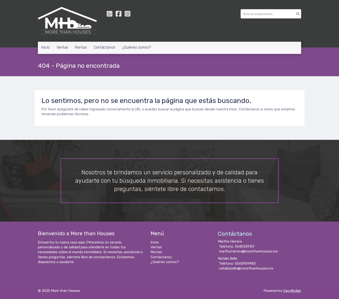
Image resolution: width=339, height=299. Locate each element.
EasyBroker (292, 291)
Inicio (45, 47)
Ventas (62, 47)
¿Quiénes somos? (136, 47)
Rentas (81, 47)
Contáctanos (104, 47)
